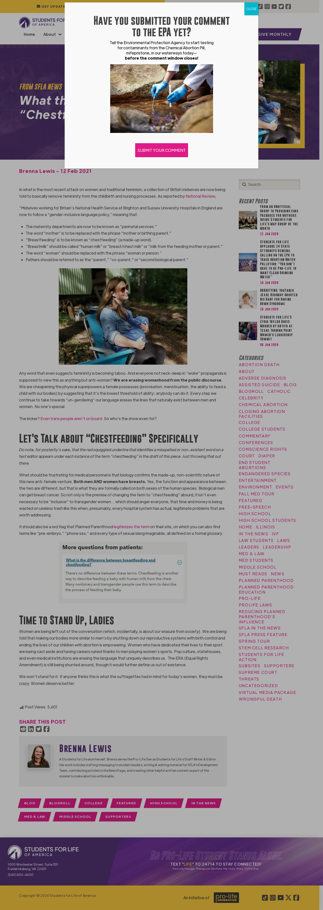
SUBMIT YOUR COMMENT (162, 150)
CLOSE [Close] (251, 9)
